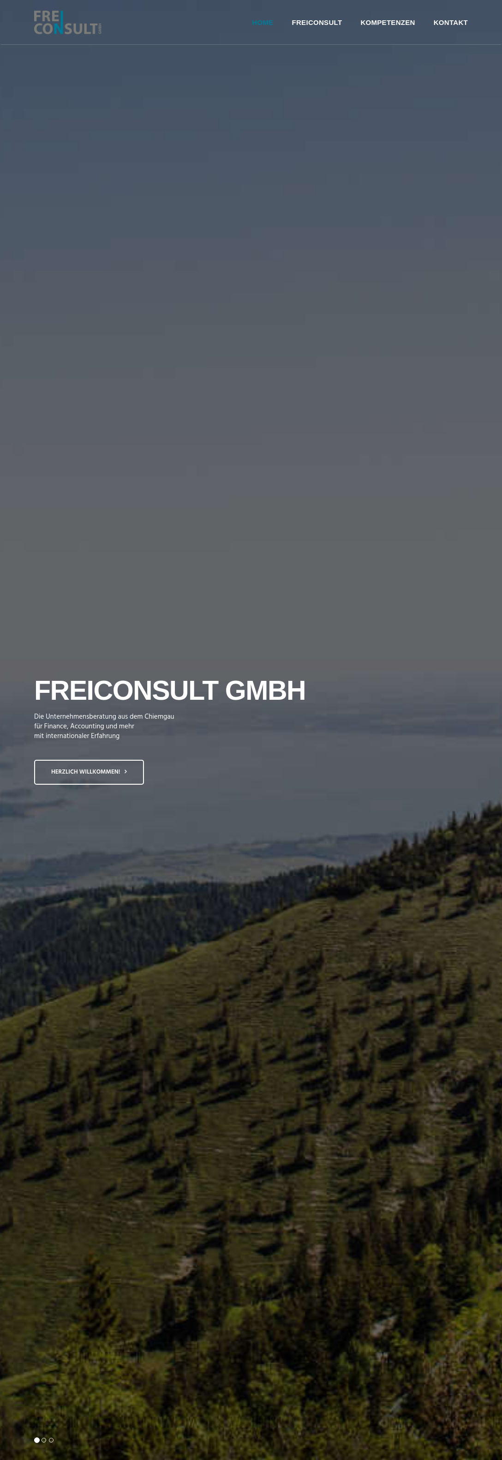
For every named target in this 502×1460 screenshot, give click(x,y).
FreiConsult (317, 22)
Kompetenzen (387, 22)
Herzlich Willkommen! (85, 772)
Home (262, 22)
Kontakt (451, 22)
